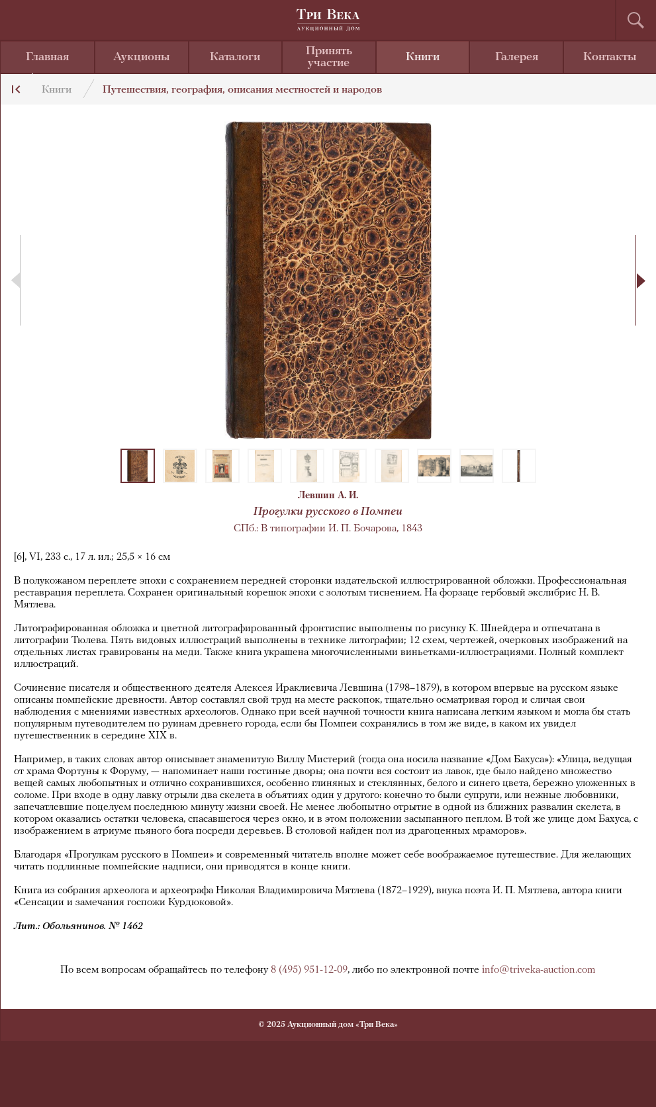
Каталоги (235, 57)
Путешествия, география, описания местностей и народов (242, 90)
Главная (47, 57)
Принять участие (329, 57)
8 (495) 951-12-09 (309, 970)
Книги (423, 57)
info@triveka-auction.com (539, 970)
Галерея (516, 57)
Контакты (610, 57)
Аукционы (141, 57)
